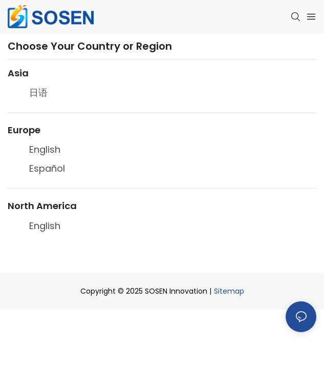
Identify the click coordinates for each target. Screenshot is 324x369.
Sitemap (229, 291)
